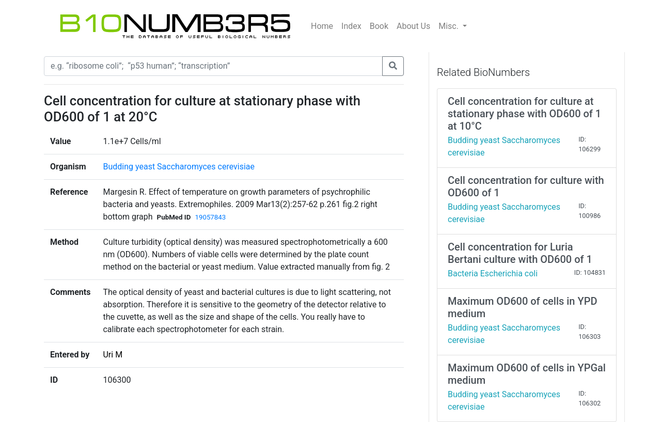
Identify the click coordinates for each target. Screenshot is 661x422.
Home (322, 26)
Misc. (449, 26)
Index (351, 26)
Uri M (112, 355)
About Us (413, 26)
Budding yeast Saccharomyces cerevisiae (179, 166)
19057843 (210, 217)
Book (379, 26)
